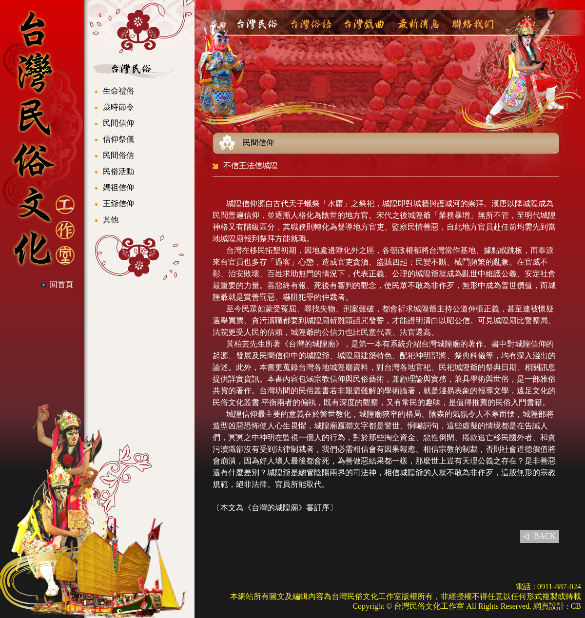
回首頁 (61, 284)
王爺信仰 (118, 203)
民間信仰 (118, 123)
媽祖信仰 (118, 187)
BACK (544, 536)
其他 (110, 219)
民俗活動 (118, 171)
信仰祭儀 (118, 139)
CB (576, 606)
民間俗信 (118, 155)
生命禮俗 (118, 91)
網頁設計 (549, 606)
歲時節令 (118, 107)
